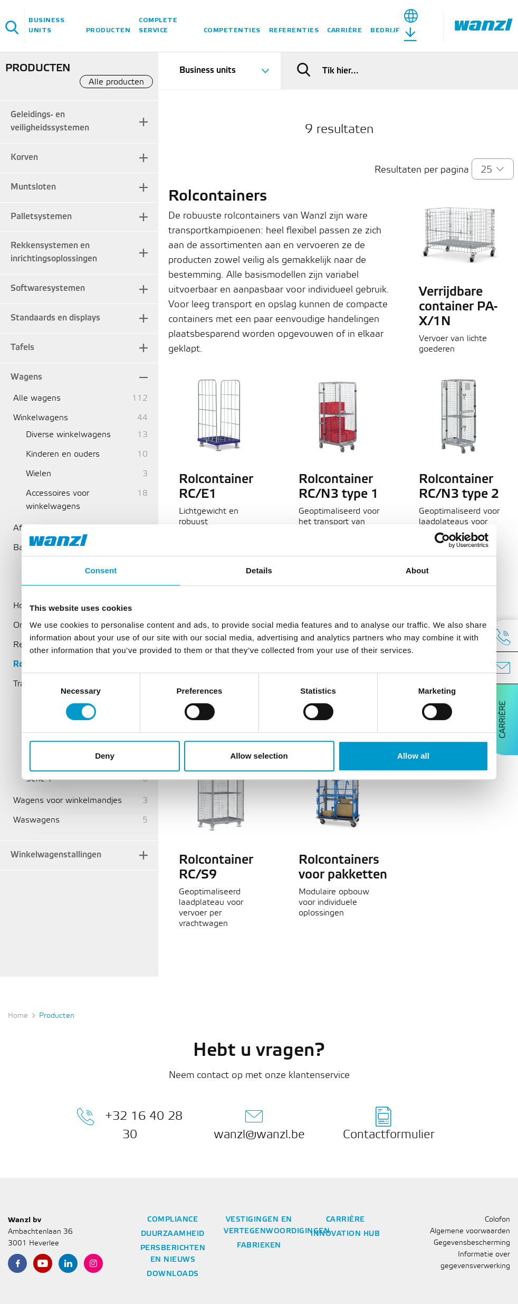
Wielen (38, 474)
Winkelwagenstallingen (56, 855)
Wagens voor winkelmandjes (67, 801)
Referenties (294, 30)
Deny (104, 755)
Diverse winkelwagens (68, 435)
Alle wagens (37, 398)
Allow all (413, 755)
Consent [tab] (101, 570)
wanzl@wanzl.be (259, 1123)
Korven (24, 158)
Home (18, 1016)
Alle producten (116, 82)
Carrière (344, 30)
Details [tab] (259, 570)
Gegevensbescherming (472, 1243)
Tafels (22, 348)
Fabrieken (259, 1245)
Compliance (172, 1219)
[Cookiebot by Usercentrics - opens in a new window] (442, 540)
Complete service (158, 25)
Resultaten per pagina (422, 170)
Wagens (26, 377)
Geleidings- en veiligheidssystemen (50, 121)
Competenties (232, 30)
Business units (46, 25)
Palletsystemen (41, 217)
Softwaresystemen (48, 288)
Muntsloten (33, 187)
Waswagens (36, 820)
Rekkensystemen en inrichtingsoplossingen (54, 252)
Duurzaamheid (173, 1234)
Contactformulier (389, 1123)
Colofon (497, 1219)
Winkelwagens (40, 418)
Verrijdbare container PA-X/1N (458, 307)
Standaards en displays (55, 318)
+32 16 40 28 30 (129, 1123)
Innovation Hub (345, 1234)
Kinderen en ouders (63, 454)
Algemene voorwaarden (470, 1231)
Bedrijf (385, 30)
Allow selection (258, 755)
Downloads (173, 1274)
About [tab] (417, 570)
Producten (108, 30)
